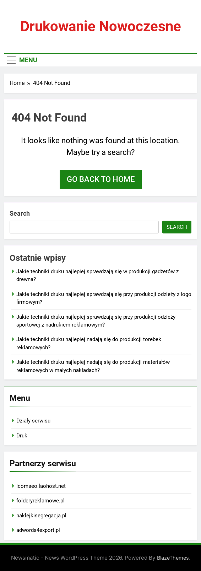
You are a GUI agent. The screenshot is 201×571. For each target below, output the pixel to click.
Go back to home (101, 179)
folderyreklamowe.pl (40, 500)
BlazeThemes (173, 558)
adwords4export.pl (38, 530)
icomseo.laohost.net (41, 486)
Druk (21, 435)
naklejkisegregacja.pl (41, 515)
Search (20, 213)
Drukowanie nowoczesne (100, 26)
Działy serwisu (33, 421)
